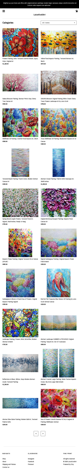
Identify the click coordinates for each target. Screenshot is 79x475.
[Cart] (77, 11)
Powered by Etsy (68, 464)
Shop (4, 459)
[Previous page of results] (36, 433)
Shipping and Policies (9, 464)
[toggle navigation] (3, 11)
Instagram (31, 459)
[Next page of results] (43, 433)
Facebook (31, 461)
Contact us (5, 467)
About (4, 461)
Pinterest (31, 464)
